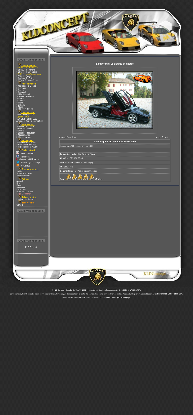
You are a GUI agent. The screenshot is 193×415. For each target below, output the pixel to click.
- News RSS (23, 166)
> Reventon (21, 88)
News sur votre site (24, 192)
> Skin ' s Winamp (24, 173)
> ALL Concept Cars (25, 115)
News (18, 183)
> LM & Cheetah (23, 94)
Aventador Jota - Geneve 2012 (29, 121)
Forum (19, 185)
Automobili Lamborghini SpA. (170, 294)
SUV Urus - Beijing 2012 (26, 119)
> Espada (20, 105)
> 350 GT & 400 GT (24, 109)
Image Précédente (68, 137)
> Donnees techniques (26, 143)
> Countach (21, 92)
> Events (20, 131)
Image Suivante (162, 137)
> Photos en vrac (23, 137)
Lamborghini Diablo (79, 154)
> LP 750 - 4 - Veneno (25, 70)
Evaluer (99, 179)
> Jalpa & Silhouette (25, 96)
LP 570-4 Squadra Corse (27, 80)
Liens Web (20, 190)
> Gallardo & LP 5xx (25, 78)
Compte (19, 205)
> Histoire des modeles (26, 145)
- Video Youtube (24, 154)
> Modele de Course (25, 126)
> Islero (19, 103)
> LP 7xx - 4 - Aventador (26, 72)
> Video (19, 171)
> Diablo (20, 90)
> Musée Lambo (23, 135)
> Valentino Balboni (24, 129)
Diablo (92, 154)
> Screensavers (23, 176)
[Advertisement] (31, 225)
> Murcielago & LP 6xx (26, 86)
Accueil (19, 181)
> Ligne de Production (25, 133)
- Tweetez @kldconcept (28, 163)
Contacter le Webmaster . (130, 290)
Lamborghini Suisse (24, 199)
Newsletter (20, 187)
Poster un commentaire (87, 171)
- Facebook (22, 157)
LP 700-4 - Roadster (25, 76)
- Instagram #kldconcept (27, 159)
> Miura (19, 107)
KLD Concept (31, 247)
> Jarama (20, 101)
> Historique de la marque (27, 147)
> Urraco (20, 99)
